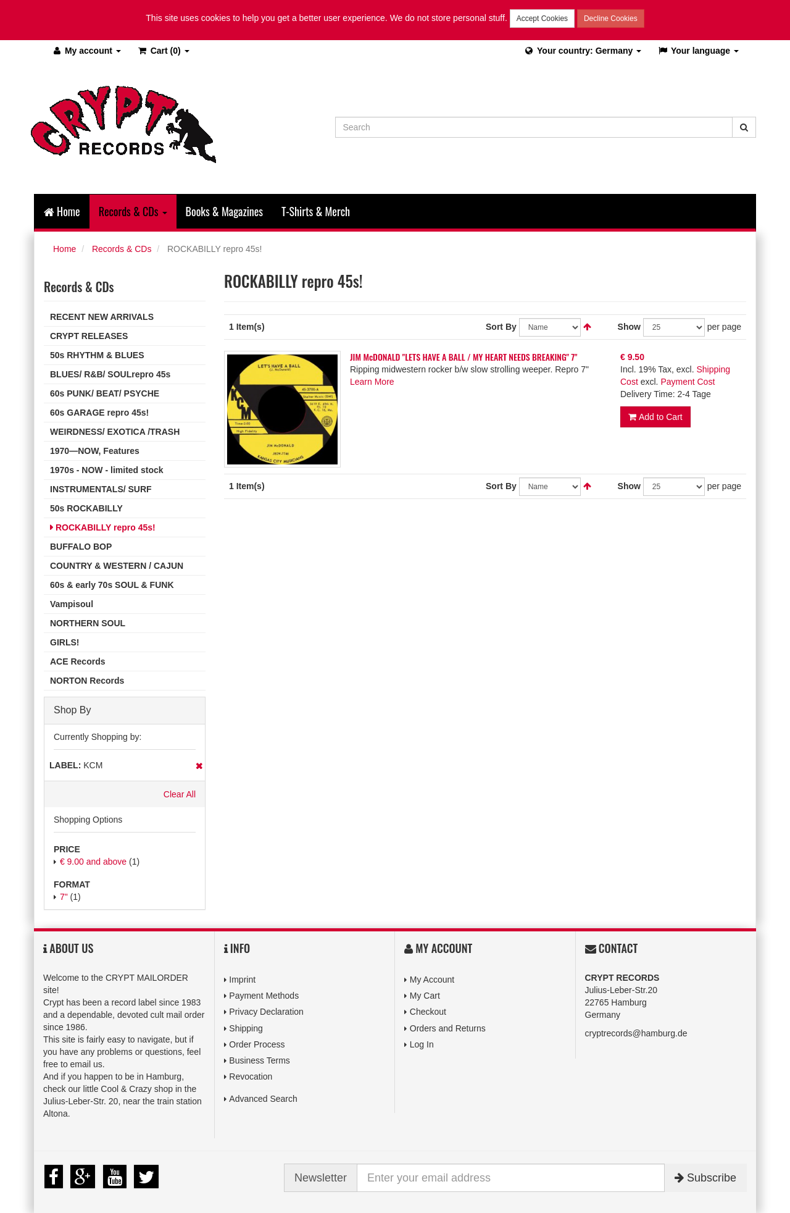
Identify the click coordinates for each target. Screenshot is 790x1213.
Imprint (242, 979)
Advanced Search (263, 1099)
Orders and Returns (448, 1028)
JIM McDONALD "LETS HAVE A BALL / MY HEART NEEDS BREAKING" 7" (464, 356)
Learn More (372, 381)
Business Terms (259, 1060)
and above (93, 862)
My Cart (425, 996)
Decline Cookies (611, 18)
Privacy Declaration (266, 1012)
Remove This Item (199, 766)
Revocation (250, 1076)
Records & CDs (121, 249)
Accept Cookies (542, 18)
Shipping (246, 1028)
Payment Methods (264, 996)
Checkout (428, 1012)
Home (62, 211)
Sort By (501, 326)
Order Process (257, 1044)
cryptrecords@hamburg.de (636, 1033)
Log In (422, 1044)
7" (64, 897)
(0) (163, 51)
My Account (432, 979)
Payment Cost (687, 381)
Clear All (180, 794)
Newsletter (320, 1178)
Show (629, 326)
